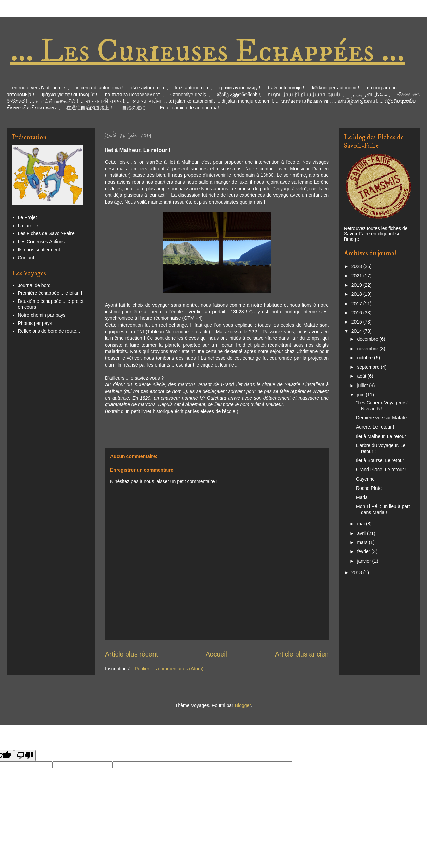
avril (362, 533)
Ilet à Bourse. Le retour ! (381, 460)
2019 (357, 285)
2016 (357, 312)
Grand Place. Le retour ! (381, 469)
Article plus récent (131, 654)
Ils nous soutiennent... (41, 249)
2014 (357, 331)
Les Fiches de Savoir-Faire (46, 233)
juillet (363, 385)
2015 (357, 322)
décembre (368, 339)
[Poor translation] (25, 755)
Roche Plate (369, 488)
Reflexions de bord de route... (49, 331)
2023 (357, 266)
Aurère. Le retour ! (375, 427)
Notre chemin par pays (42, 315)
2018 (357, 294)
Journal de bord (34, 285)
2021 (357, 275)
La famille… (30, 225)
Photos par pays (35, 323)
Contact (26, 258)
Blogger (243, 705)
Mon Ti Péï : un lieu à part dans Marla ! (383, 509)
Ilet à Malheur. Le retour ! (382, 436)
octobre (365, 357)
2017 (357, 303)
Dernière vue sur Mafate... (383, 417)
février (364, 551)
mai (361, 523)
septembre (369, 367)
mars (363, 542)
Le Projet (27, 217)
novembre (368, 348)
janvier (364, 561)
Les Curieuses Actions (41, 241)
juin (361, 394)
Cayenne (365, 479)
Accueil (216, 654)
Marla (362, 497)
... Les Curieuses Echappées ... (207, 51)
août (362, 376)
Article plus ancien (302, 654)
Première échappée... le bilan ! (50, 293)
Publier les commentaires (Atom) (169, 668)
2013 (357, 572)
